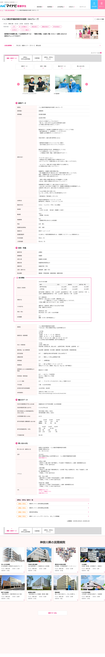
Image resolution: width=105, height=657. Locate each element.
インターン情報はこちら (45, 491)
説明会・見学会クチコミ (48, 58)
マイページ (83, 7)
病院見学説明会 (27, 512)
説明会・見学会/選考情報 (25, 58)
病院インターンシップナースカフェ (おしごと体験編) (37, 516)
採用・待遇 (43, 66)
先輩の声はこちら (43, 493)
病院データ (24, 66)
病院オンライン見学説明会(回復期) (32, 504)
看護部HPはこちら (43, 490)
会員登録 (94, 6)
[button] (18, 84)
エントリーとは (95, 53)
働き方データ (62, 66)
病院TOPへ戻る (52, 613)
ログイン (101, 6)
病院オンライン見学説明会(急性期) (32, 508)
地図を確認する (43, 458)
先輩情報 (37, 58)
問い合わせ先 (80, 66)
